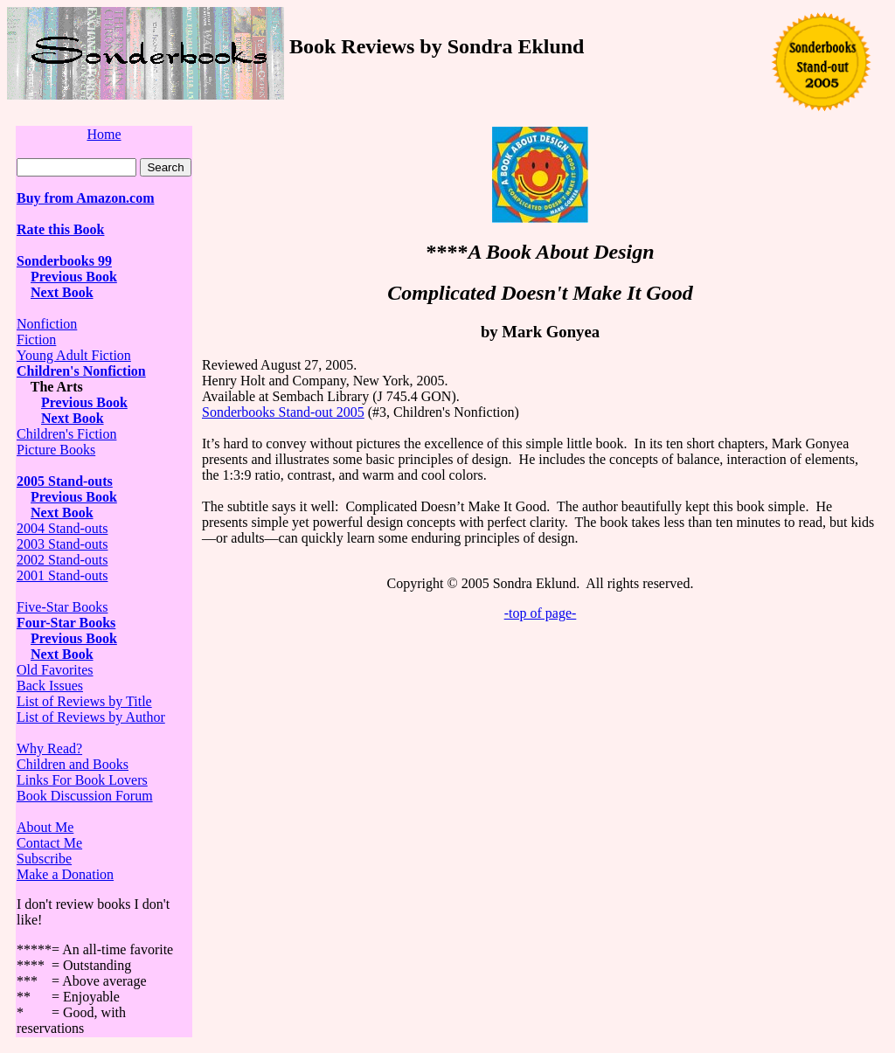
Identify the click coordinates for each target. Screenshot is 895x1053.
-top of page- (540, 613)
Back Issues (50, 685)
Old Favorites (55, 669)
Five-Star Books (62, 606)
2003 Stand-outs (62, 544)
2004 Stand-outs (62, 528)
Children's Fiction (66, 433)
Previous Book (74, 276)
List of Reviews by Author (91, 717)
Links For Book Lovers (82, 779)
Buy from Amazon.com (85, 198)
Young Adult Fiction (74, 355)
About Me (45, 827)
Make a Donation (65, 874)
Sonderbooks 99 (64, 260)
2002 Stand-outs (62, 559)
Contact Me (49, 842)
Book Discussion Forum (85, 795)
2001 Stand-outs (62, 575)
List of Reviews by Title (84, 701)
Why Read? (49, 748)
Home (104, 134)
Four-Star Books (66, 622)
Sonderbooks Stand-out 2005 (283, 412)
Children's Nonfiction (81, 371)
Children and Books (72, 764)
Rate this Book (60, 229)
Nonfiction (47, 323)
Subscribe (44, 858)
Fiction (36, 339)
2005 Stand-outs (65, 481)
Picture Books (56, 449)
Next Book (62, 292)
